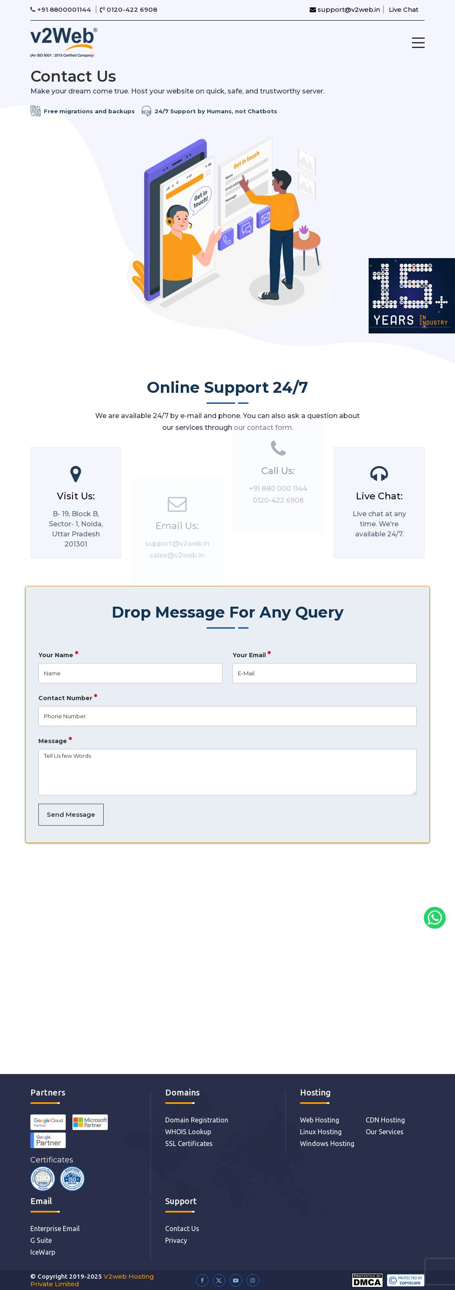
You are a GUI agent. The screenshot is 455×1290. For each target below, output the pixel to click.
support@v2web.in (345, 9)
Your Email (252, 659)
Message (55, 744)
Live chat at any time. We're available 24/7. (383, 528)
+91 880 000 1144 (278, 479)
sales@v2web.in (177, 565)
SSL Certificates (189, 1143)
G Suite (41, 1240)
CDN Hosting (385, 1120)
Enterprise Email (55, 1228)
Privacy (176, 1240)
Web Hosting (319, 1120)
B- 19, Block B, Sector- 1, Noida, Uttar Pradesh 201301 (72, 533)
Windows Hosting (327, 1143)
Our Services (385, 1131)
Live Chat (403, 9)
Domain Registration (196, 1120)
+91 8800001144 (61, 9)
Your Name (58, 659)
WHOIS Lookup (188, 1131)
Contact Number (67, 701)
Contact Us (182, 1228)
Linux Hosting (321, 1131)
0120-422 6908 (128, 9)
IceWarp (42, 1252)
